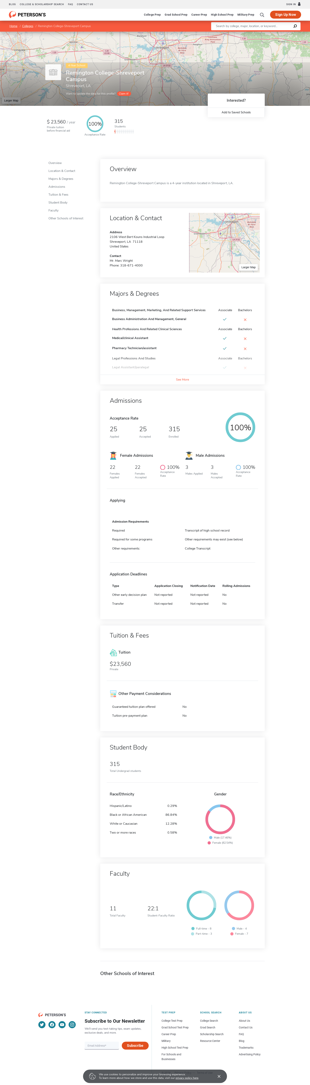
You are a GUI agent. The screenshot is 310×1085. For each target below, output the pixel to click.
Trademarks (246, 1047)
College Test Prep (172, 1020)
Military (166, 1040)
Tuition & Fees (58, 194)
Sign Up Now (285, 14)
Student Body (57, 202)
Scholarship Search (212, 1034)
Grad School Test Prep (175, 1027)
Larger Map (11, 100)
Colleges (27, 26)
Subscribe (135, 1045)
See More (182, 379)
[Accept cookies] (216, 1076)
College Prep (152, 14)
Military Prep (245, 14)
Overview (55, 163)
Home (13, 26)
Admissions (56, 187)
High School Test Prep (175, 1047)
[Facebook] (52, 1024)
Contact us (85, 4)
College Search (209, 1020)
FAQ (70, 4)
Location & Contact (61, 171)
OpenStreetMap (283, 33)
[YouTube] (62, 1024)
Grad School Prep (176, 14)
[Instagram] (72, 1024)
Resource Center (210, 1040)
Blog (12, 4)
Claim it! (124, 94)
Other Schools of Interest (65, 218)
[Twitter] (41, 1024)
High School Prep (222, 14)
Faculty (53, 210)
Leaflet (262, 33)
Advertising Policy (250, 1054)
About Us (244, 1020)
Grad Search (207, 1027)
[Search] (262, 15)
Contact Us (245, 1027)
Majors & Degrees (60, 179)
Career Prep (199, 14)
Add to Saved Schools (236, 112)
